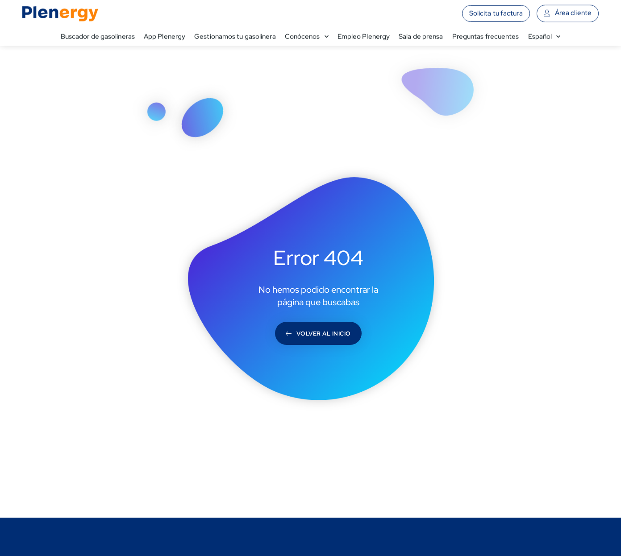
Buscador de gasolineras (98, 34)
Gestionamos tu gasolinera (235, 34)
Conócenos (307, 34)
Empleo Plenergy (364, 34)
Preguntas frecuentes (485, 34)
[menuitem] (544, 34)
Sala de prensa (421, 34)
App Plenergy (164, 34)
